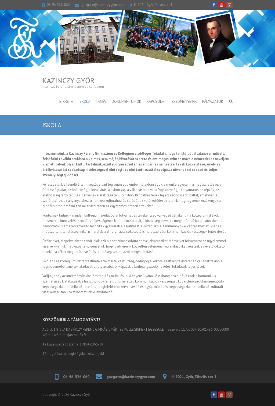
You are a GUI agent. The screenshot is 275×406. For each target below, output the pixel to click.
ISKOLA (84, 101)
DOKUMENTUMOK (126, 101)
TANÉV (101, 101)
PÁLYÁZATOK (212, 101)
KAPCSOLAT (156, 101)
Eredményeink (184, 101)
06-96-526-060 (58, 4)
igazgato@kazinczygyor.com (102, 4)
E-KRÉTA (66, 101)
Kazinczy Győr (68, 80)
